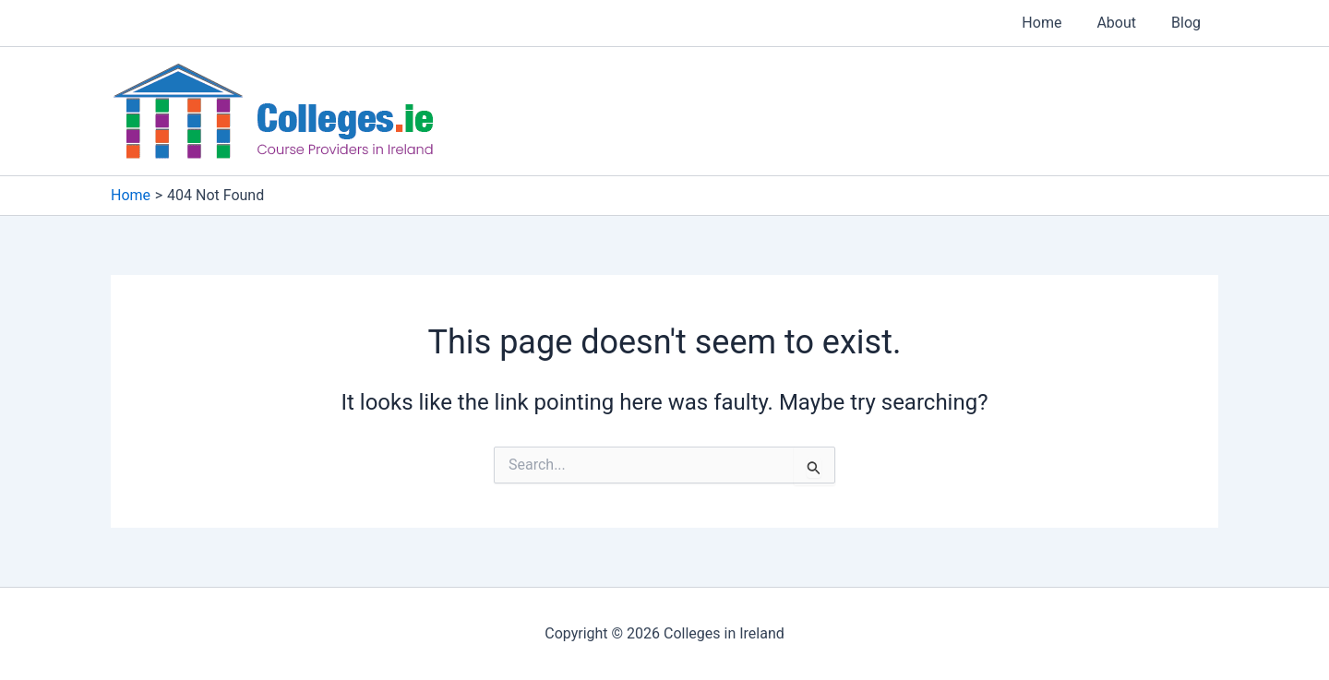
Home (1055, 22)
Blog (1188, 22)
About (1124, 22)
